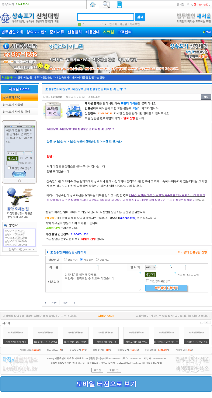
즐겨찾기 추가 (184, 4)
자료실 (108, 32)
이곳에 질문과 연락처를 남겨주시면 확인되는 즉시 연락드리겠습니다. (19, 139)
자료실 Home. (19, 89)
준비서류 (57, 32)
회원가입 (114, 370)
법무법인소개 (12, 32)
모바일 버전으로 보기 (106, 383)
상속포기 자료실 (12, 104)
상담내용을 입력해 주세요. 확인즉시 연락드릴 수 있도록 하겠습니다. (102, 281)
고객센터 (124, 32)
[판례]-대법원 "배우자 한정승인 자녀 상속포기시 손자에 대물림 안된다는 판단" (61, 77)
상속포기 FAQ (11, 97)
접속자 (113, 24)
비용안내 (92, 32)
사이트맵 (135, 24)
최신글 (123, 24)
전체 (208, 32)
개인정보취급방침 (152, 363)
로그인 (97, 370)
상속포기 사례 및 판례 (15, 111)
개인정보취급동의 (21, 168)
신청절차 (74, 32)
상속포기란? (36, 32)
